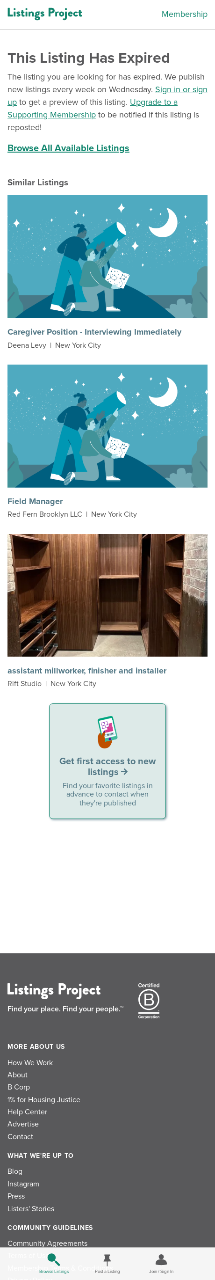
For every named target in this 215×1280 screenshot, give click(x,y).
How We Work (30, 1063)
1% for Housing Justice (43, 1099)
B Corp (18, 1087)
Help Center (27, 1112)
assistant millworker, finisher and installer (86, 671)
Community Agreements (47, 1243)
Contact (20, 1136)
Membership (185, 14)
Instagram (23, 1184)
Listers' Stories (30, 1209)
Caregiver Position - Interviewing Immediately (94, 332)
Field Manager (35, 501)
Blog (14, 1171)
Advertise (23, 1124)
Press (16, 1196)
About (17, 1075)
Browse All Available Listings (68, 148)
